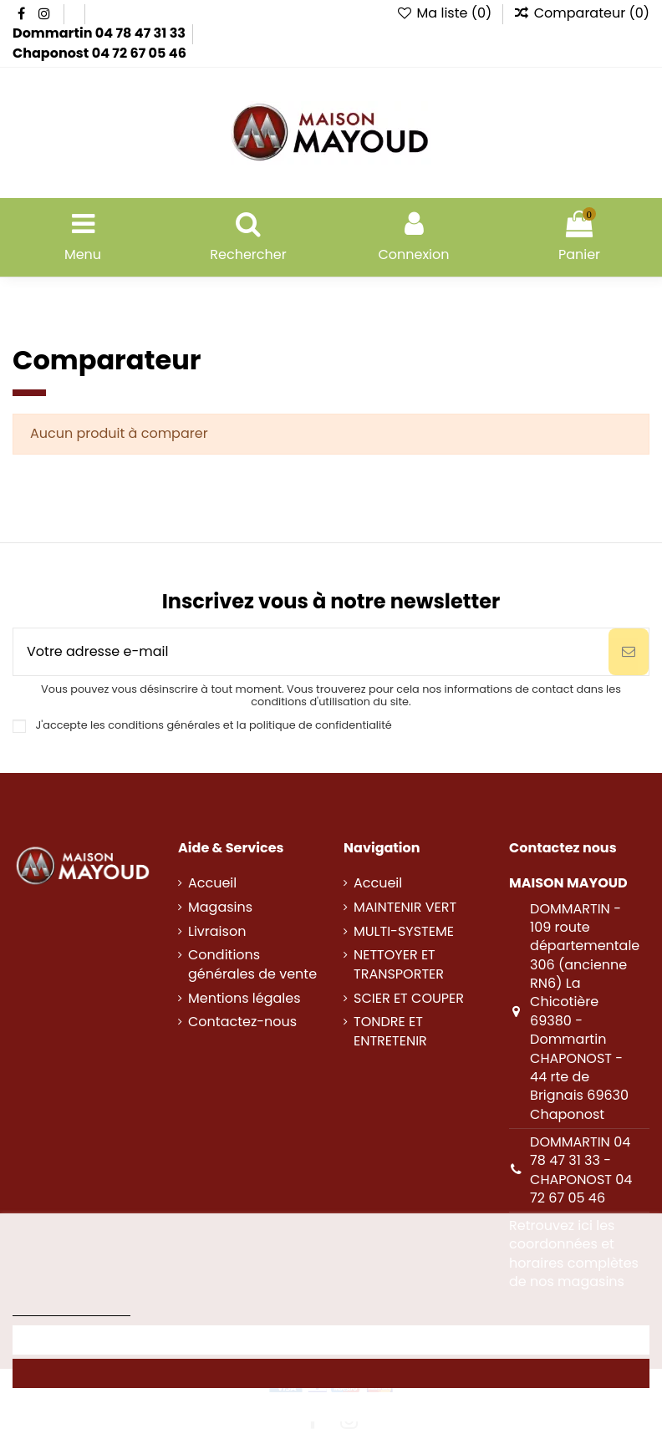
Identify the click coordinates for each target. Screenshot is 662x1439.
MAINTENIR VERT (405, 907)
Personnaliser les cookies (331, 1340)
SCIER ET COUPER (409, 998)
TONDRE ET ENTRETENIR (390, 1031)
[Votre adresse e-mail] (311, 651)
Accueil (212, 883)
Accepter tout (331, 1373)
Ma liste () (446, 13)
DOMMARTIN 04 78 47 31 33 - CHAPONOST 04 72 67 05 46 (581, 1170)
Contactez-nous (242, 1022)
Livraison (217, 932)
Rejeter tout (331, 1407)
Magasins (220, 907)
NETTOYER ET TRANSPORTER (399, 964)
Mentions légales (244, 998)
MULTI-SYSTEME (404, 932)
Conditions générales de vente (252, 964)
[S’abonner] (629, 651)
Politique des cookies (71, 1308)
